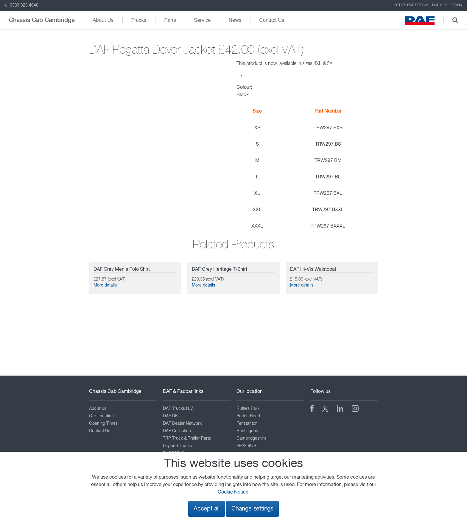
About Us (103, 20)
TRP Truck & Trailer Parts (187, 438)
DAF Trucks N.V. (178, 409)
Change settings (252, 509)
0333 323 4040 (21, 5)
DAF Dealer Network (182, 423)
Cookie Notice (233, 492)
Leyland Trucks (177, 446)
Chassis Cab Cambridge (42, 20)
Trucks (138, 20)
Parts (170, 20)
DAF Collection (447, 5)
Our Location (101, 416)
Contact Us (271, 20)
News (235, 20)
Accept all (207, 509)
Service (202, 20)
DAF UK (170, 416)
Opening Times (103, 423)
